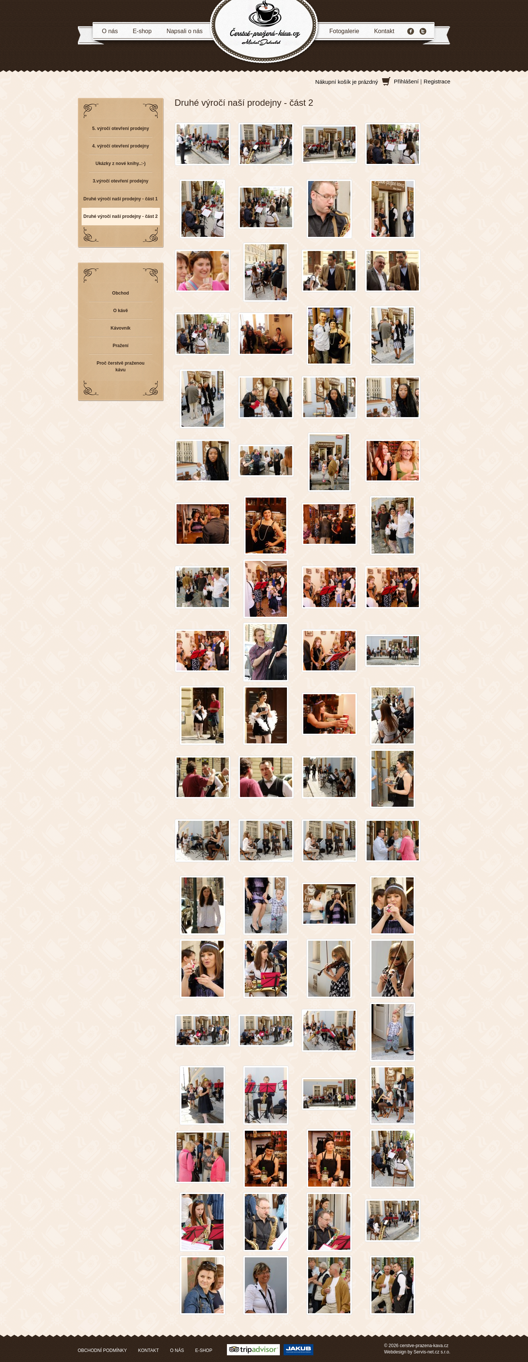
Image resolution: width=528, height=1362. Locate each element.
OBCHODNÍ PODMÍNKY (102, 1350)
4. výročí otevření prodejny (120, 146)
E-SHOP (203, 1350)
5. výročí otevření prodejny (120, 128)
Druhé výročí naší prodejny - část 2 (120, 216)
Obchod (120, 293)
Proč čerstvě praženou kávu (121, 366)
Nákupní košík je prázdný (346, 82)
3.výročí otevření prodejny (120, 181)
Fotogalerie (344, 31)
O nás (110, 31)
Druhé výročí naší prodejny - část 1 (120, 198)
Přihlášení (406, 81)
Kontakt (384, 31)
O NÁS (177, 1350)
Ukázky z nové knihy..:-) (120, 163)
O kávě (120, 310)
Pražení (121, 345)
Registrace (437, 81)
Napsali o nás (185, 31)
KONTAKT (148, 1350)
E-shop (142, 31)
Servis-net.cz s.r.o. (432, 1352)
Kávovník (120, 328)
